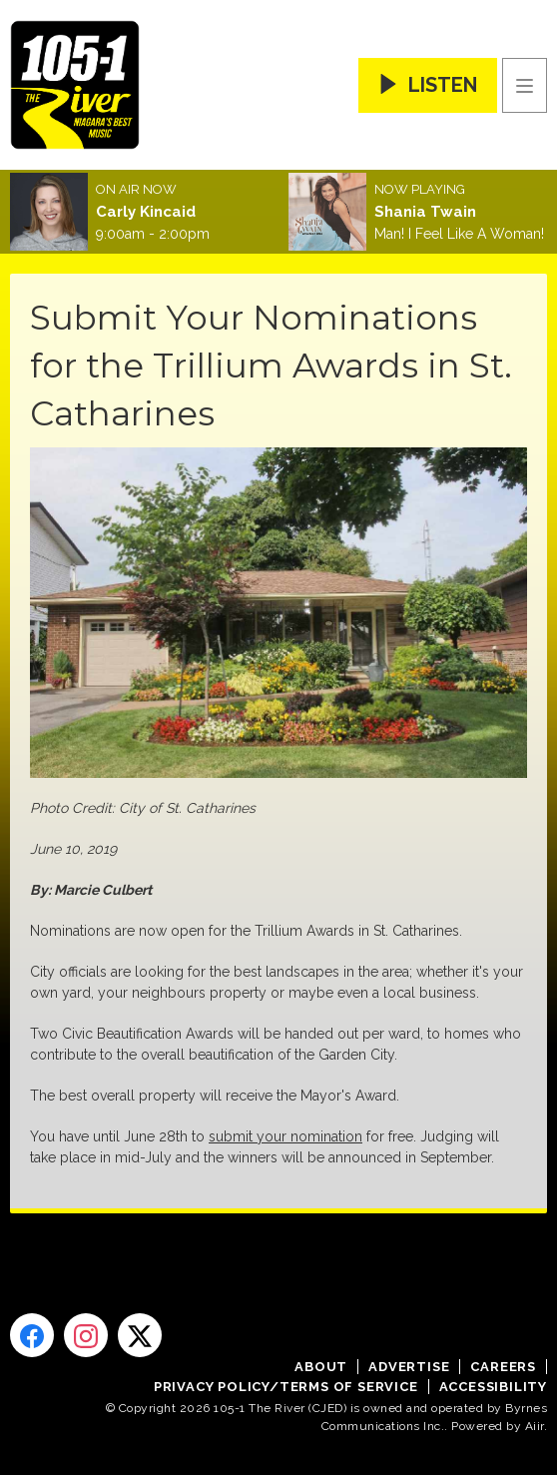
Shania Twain (425, 212)
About (320, 1366)
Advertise (408, 1366)
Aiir (534, 1426)
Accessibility (493, 1386)
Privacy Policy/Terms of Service (286, 1386)
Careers (503, 1366)
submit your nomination (285, 1136)
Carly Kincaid (146, 212)
